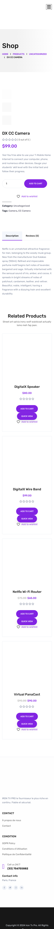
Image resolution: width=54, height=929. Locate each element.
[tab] (6, 78)
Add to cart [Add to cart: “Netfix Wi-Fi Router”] (27, 598)
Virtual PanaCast (27, 679)
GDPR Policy (8, 827)
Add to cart (35, 168)
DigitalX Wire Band (27, 474)
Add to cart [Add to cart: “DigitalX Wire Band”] (27, 496)
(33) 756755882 (17, 853)
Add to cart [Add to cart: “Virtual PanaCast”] (27, 701)
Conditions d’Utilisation (14, 833)
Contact (6, 810)
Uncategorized (22, 190)
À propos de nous (11, 805)
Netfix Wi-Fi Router (27, 576)
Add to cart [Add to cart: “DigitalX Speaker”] (27, 393)
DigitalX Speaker (27, 371)
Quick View (27, 401)
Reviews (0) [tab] (32, 220)
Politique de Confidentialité (16, 839)
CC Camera (24, 195)
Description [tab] (12, 220)
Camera (13, 195)
